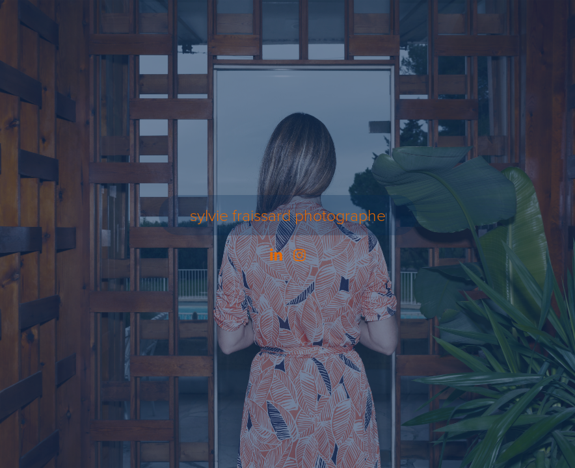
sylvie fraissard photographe (288, 214)
